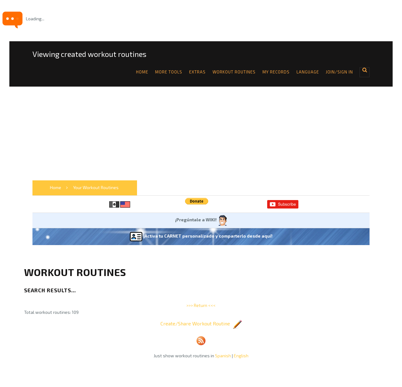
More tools (168, 71)
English (241, 355)
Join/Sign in (339, 71)
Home (142, 71)
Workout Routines (234, 71)
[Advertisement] (201, 133)
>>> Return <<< (201, 305)
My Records (276, 71)
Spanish (223, 355)
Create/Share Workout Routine (201, 323)
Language (308, 71)
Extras (197, 71)
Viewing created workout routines (89, 54)
